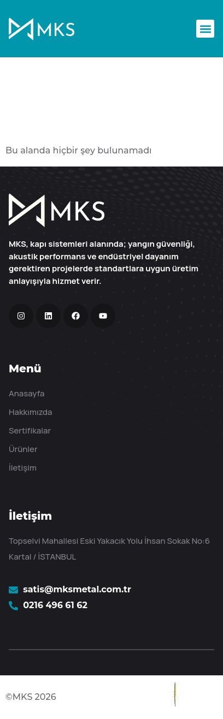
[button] (205, 29)
